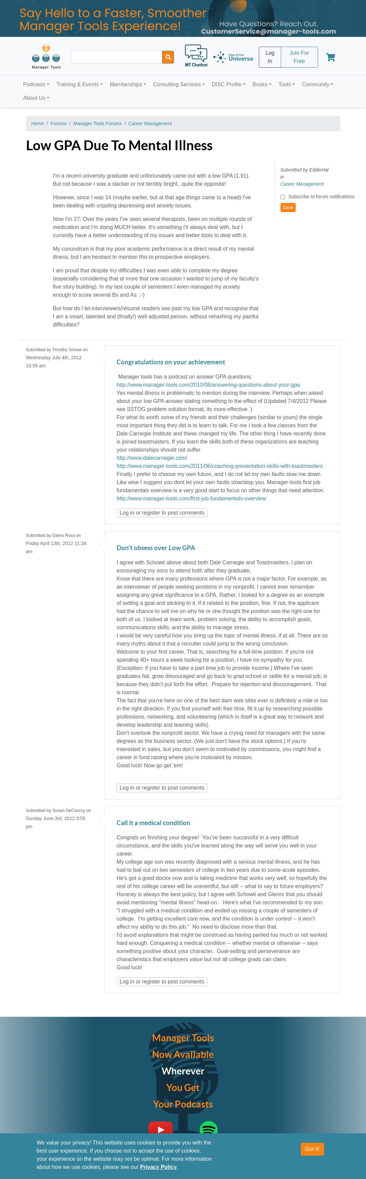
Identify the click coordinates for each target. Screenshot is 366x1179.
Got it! (312, 1149)
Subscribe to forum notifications (321, 196)
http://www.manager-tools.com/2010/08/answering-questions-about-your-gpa (208, 385)
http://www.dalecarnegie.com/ (152, 458)
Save (288, 207)
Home (37, 123)
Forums (59, 123)
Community (315, 84)
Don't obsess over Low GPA (156, 548)
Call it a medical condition (153, 823)
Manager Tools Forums (97, 123)
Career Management (150, 123)
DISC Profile (227, 84)
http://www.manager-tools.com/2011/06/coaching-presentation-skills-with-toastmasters (220, 466)
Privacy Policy (158, 1167)
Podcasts (34, 84)
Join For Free (299, 57)
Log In (270, 57)
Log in (127, 513)
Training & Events (77, 84)
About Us (34, 98)
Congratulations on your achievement (171, 362)
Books (259, 84)
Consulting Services (177, 84)
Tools (284, 84)
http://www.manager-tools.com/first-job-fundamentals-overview (191, 498)
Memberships (126, 84)
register (151, 513)
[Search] (168, 57)
